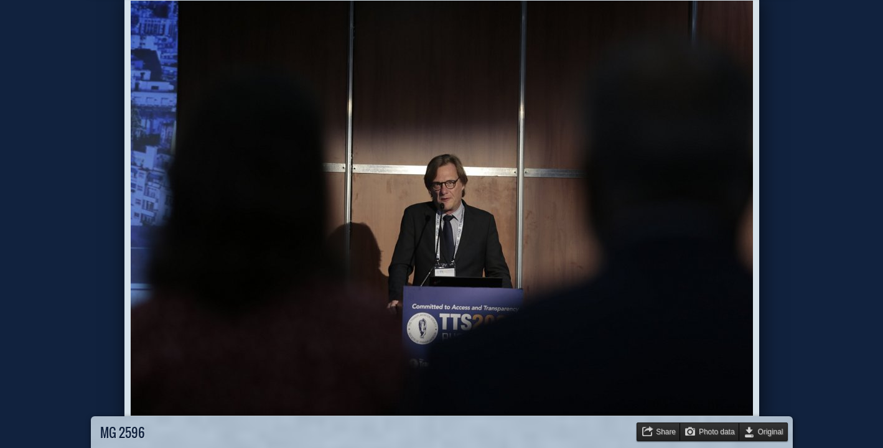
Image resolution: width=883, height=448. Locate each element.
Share (666, 431)
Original (770, 431)
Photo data (717, 431)
